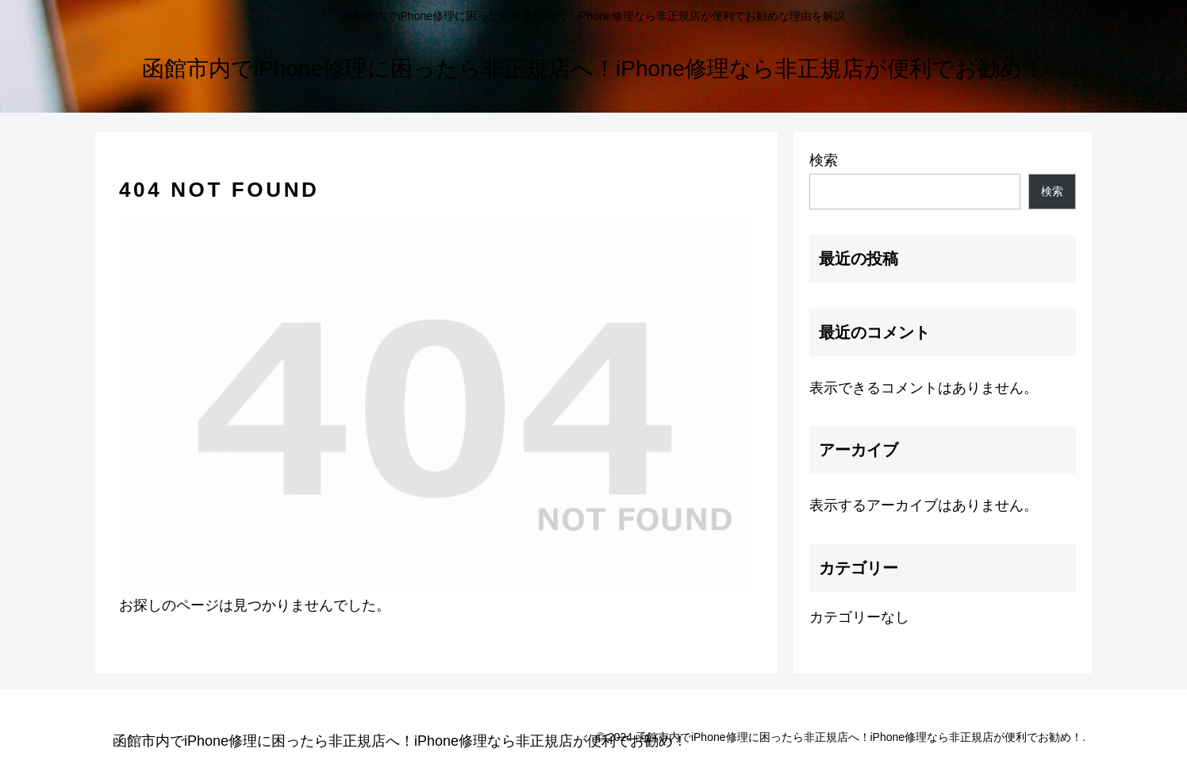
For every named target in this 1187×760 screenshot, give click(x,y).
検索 (823, 160)
